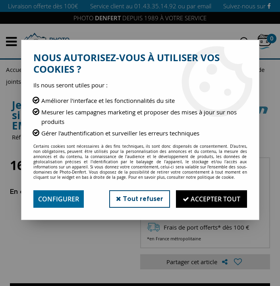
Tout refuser (139, 198)
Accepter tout (211, 199)
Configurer (58, 199)
